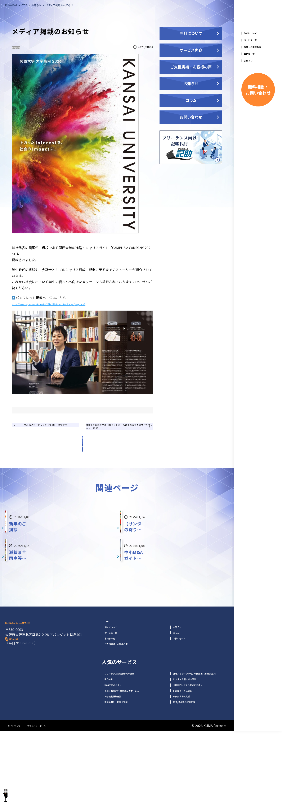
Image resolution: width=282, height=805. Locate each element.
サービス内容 (191, 50)
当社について (191, 33)
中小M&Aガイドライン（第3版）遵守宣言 (48, 438)
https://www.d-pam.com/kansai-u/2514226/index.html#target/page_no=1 (69, 305)
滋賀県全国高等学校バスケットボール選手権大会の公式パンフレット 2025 (115, 438)
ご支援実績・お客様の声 (191, 66)
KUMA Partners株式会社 (43, 671)
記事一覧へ (82, 460)
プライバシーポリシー (51, 799)
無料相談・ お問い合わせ (258, 121)
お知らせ (20, 47)
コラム (191, 100)
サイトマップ (18, 799)
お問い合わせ (191, 117)
